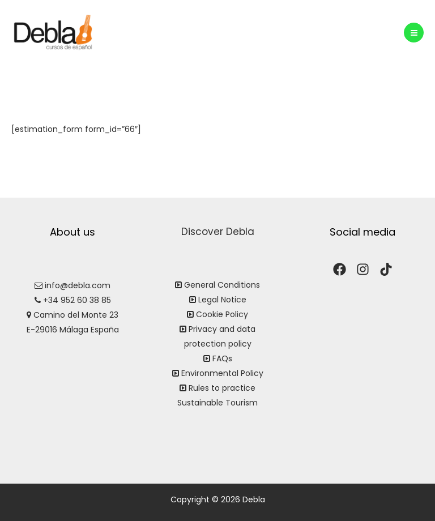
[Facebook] (339, 269)
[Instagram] (362, 269)
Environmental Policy (222, 373)
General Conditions (222, 285)
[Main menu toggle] (414, 32)
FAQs (222, 358)
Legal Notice (222, 299)
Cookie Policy (222, 314)
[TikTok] (386, 269)
